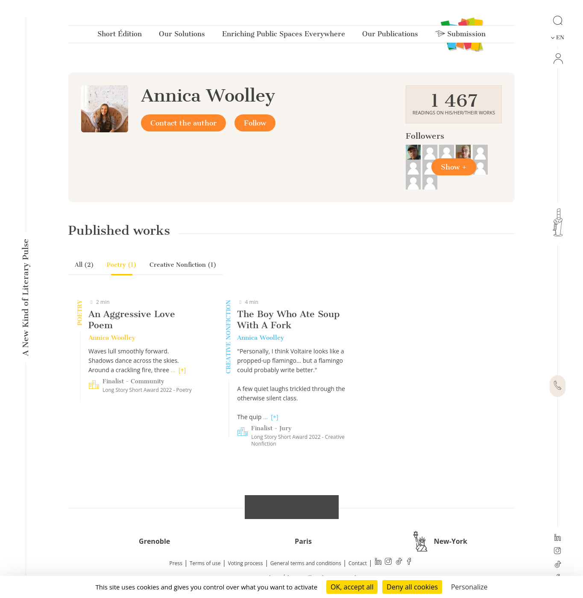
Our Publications (390, 36)
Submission (460, 36)
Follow (255, 123)
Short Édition (119, 36)
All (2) (84, 264)
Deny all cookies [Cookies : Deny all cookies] (412, 587)
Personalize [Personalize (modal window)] (469, 587)
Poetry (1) (122, 264)
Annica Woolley (111, 337)
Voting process (245, 563)
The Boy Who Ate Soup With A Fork (288, 319)
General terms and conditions (305, 563)
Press (176, 563)
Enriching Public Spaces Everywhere (283, 36)
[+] (182, 370)
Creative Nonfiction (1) (183, 264)
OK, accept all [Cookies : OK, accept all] (352, 587)
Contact (358, 563)
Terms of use (205, 563)
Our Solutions (182, 36)
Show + (454, 167)
